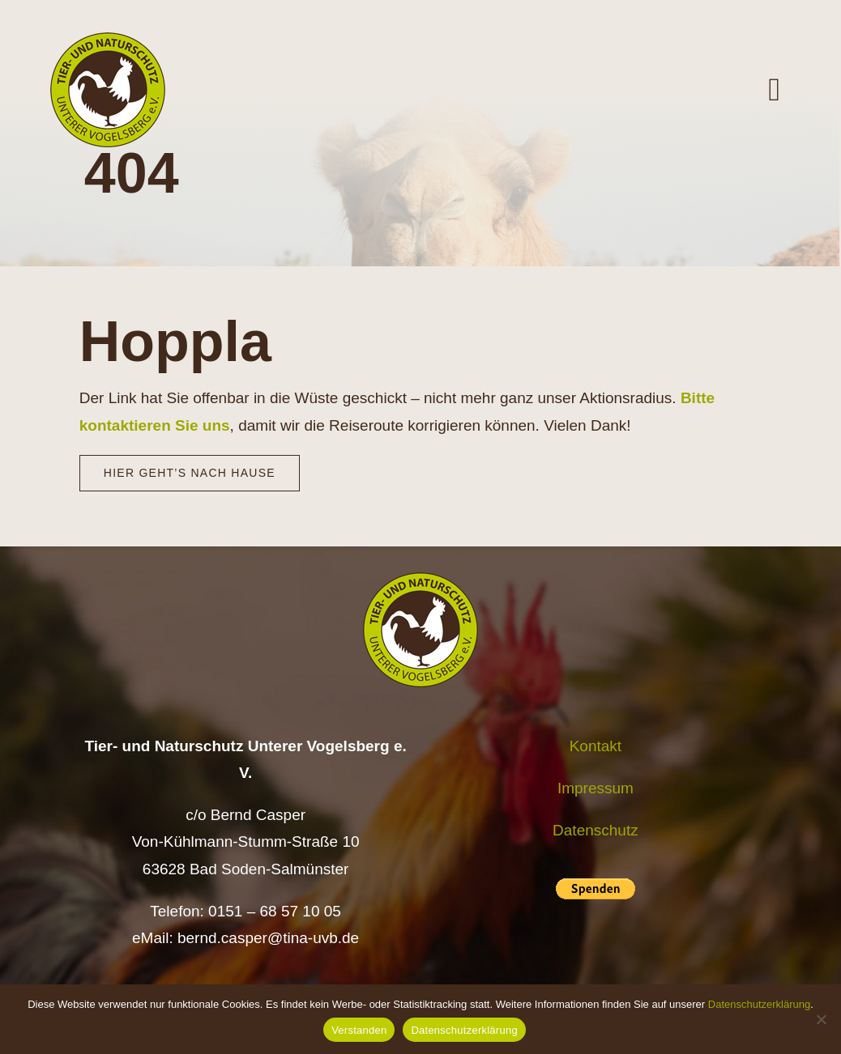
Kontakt (595, 745)
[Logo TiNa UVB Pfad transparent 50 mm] (107, 40)
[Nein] (821, 1019)
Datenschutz (595, 830)
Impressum (595, 788)
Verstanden (358, 1030)
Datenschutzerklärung (759, 1004)
